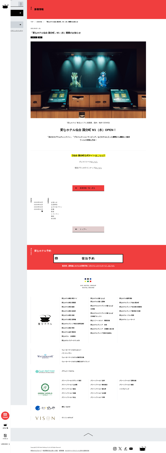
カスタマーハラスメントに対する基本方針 (77, 450)
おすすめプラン (56, 207)
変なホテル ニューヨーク (127, 319)
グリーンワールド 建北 (69, 389)
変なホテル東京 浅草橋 (69, 319)
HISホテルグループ (36, 450)
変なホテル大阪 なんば (98, 298)
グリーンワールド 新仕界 (98, 389)
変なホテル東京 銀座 (68, 307)
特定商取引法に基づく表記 (50, 450)
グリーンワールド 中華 (98, 397)
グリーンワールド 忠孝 (98, 380)
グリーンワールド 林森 (69, 393)
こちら (100, 155)
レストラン (55, 214)
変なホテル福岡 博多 (125, 298)
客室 (52, 211)
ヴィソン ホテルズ (67, 417)
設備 (52, 209)
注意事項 (54, 204)
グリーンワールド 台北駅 (98, 393)
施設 (52, 216)
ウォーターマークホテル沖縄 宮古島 (73, 357)
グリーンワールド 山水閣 (69, 384)
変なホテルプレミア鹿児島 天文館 (129, 311)
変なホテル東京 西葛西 (69, 302)
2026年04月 (38, 202)
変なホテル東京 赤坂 (68, 315)
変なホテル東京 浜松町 (69, 311)
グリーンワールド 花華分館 (127, 380)
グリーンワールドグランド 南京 (71, 380)
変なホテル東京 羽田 (68, 328)
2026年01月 (38, 209)
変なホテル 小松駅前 (68, 336)
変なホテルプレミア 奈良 (99, 325)
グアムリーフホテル (68, 371)
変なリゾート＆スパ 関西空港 (100, 320)
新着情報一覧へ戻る (87, 188)
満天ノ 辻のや (66, 407)
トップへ (83, 229)
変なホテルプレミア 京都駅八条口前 (102, 329)
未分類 (53, 218)
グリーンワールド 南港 (126, 384)
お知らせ (54, 202)
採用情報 (61, 450)
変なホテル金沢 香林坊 (69, 332)
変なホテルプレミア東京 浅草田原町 (73, 324)
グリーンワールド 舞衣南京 (99, 384)
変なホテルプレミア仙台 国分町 (129, 302)
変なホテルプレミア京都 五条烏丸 (101, 333)
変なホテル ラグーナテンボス (71, 340)
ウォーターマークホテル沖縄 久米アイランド (76, 361)
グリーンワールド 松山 (69, 397)
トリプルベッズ (124, 389)
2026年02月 (38, 207)
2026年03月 (38, 204)
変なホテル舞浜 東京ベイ (69, 298)
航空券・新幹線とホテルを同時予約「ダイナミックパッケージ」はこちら (88, 266)
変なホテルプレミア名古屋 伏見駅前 (130, 307)
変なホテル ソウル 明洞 (126, 315)
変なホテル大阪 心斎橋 (98, 301)
